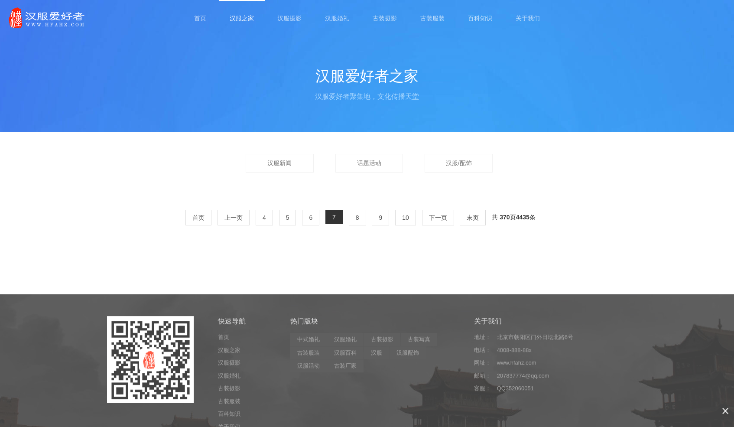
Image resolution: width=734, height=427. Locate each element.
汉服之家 (242, 18)
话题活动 (369, 163)
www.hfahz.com (516, 404)
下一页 (438, 217)
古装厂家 (345, 407)
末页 (473, 217)
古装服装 (432, 18)
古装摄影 (385, 18)
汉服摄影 (289, 18)
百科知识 (480, 18)
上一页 (233, 217)
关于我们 (528, 18)
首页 (200, 18)
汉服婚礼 (337, 18)
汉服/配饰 (459, 163)
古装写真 (419, 381)
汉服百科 (345, 394)
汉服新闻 (279, 163)
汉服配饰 (407, 394)
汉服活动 (308, 407)
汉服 (376, 394)
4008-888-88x (514, 391)
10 (405, 217)
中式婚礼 (308, 381)
